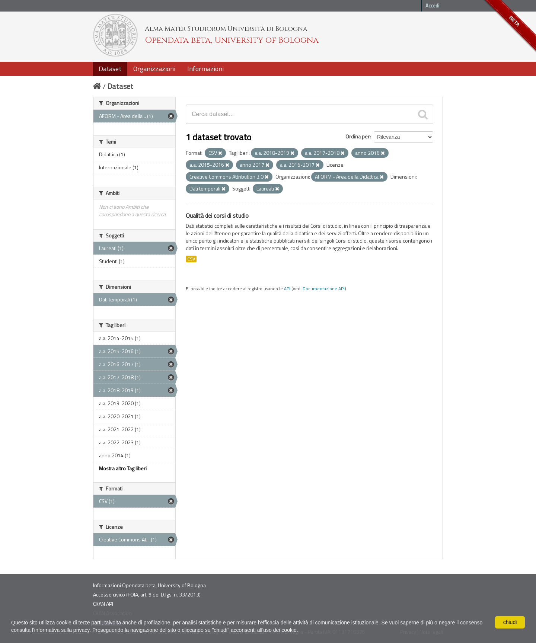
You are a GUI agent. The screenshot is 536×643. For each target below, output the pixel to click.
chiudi (510, 622)
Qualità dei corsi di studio (217, 215)
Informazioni (205, 69)
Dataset (110, 69)
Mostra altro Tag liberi (123, 468)
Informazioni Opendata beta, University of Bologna (149, 585)
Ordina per (357, 136)
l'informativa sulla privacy (60, 630)
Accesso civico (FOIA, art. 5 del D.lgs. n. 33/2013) (147, 594)
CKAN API (103, 604)
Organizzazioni (154, 69)
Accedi (432, 5)
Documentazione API (324, 288)
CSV (191, 259)
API (287, 288)
